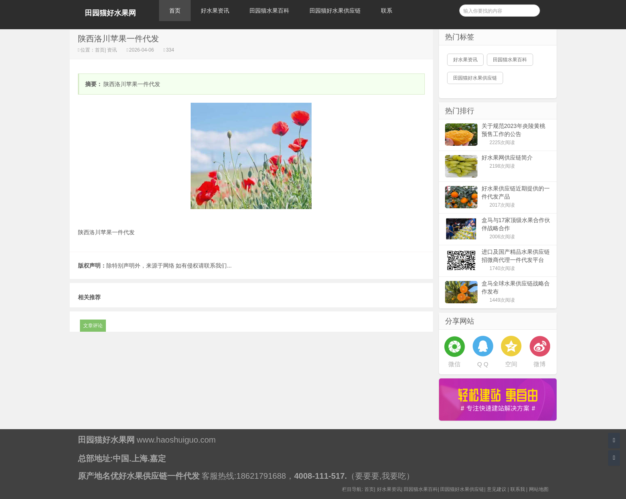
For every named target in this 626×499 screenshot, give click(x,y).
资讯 (112, 50)
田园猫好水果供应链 (335, 10)
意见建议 (496, 489)
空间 (511, 364)
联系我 (517, 489)
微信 (454, 364)
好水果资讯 (215, 10)
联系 (386, 10)
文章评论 (93, 325)
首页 (175, 10)
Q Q (482, 364)
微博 (539, 364)
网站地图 (539, 489)
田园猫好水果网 (110, 13)
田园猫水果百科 (269, 10)
